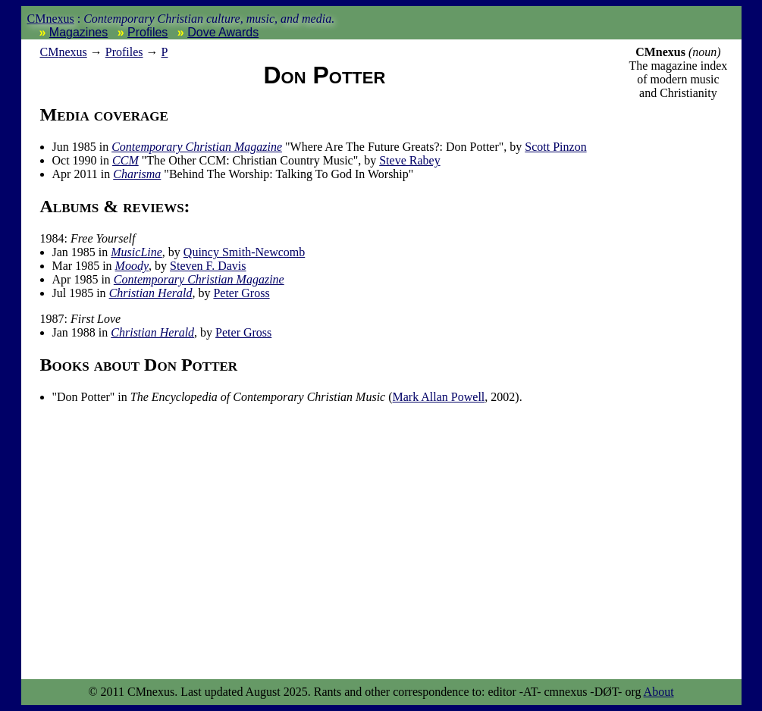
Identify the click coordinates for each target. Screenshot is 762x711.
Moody (132, 265)
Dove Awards (223, 32)
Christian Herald (151, 293)
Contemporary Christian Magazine (196, 146)
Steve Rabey (409, 160)
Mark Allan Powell (439, 396)
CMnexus (50, 18)
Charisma (137, 174)
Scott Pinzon (555, 146)
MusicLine (136, 252)
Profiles (147, 32)
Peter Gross (241, 293)
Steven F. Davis (208, 265)
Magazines (78, 32)
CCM (125, 160)
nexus (63, 51)
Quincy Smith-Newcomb (244, 252)
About (659, 691)
